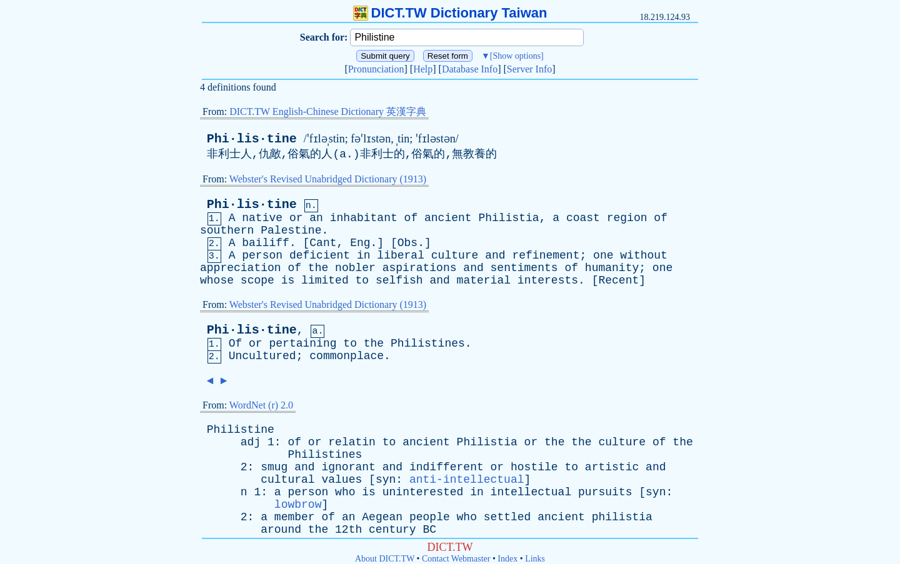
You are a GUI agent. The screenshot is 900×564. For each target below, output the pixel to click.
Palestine (291, 230)
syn (386, 479)
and (495, 255)
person (262, 255)
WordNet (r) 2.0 (261, 405)
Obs (408, 243)
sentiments (524, 268)
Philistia (508, 218)
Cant (322, 243)
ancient (448, 218)
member (294, 517)
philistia (622, 517)
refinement (545, 255)
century (392, 529)
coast (583, 218)
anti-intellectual (466, 479)
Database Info (470, 69)
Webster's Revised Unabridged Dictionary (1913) (327, 179)
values (341, 479)
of (411, 218)
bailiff (265, 243)
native (262, 218)
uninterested (423, 492)
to (362, 280)
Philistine (240, 429)
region (627, 218)
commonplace (346, 356)
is (288, 280)
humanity (612, 268)
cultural (287, 479)
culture (455, 255)
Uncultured (262, 356)
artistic (612, 467)
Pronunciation (376, 69)
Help (422, 69)
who (345, 492)
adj (251, 442)
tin (403, 138)
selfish (399, 280)
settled (507, 517)
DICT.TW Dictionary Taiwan (450, 13)
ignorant (348, 467)
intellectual (531, 492)
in (364, 255)
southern (227, 230)
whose (217, 280)
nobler (355, 268)
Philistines (428, 343)
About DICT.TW (384, 558)
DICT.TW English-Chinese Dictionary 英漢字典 (327, 111)
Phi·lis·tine (252, 139)
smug (274, 467)
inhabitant (364, 218)
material (484, 280)
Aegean (382, 517)
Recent (618, 280)
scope (257, 280)
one (603, 255)
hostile (534, 467)
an (316, 218)
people (429, 517)
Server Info (529, 69)
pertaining (302, 343)
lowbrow (298, 504)
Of (235, 343)
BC (430, 529)
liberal (400, 255)
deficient (319, 255)
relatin (352, 442)
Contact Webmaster (456, 558)
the (318, 268)
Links (535, 558)
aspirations (419, 268)
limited (325, 280)
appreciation (240, 268)
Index (508, 558)
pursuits (605, 492)
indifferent (446, 467)
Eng (360, 243)
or (296, 218)
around (281, 529)
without (644, 255)
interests (548, 280)
